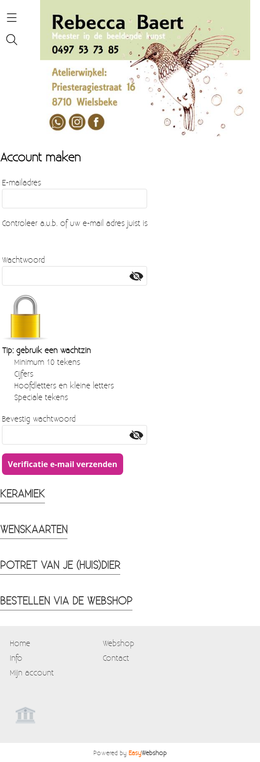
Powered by (130, 752)
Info (16, 657)
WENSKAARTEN (33, 529)
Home (20, 643)
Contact (116, 657)
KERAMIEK (22, 493)
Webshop (118, 643)
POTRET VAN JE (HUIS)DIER (60, 564)
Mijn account (32, 672)
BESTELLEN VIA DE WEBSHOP (66, 600)
